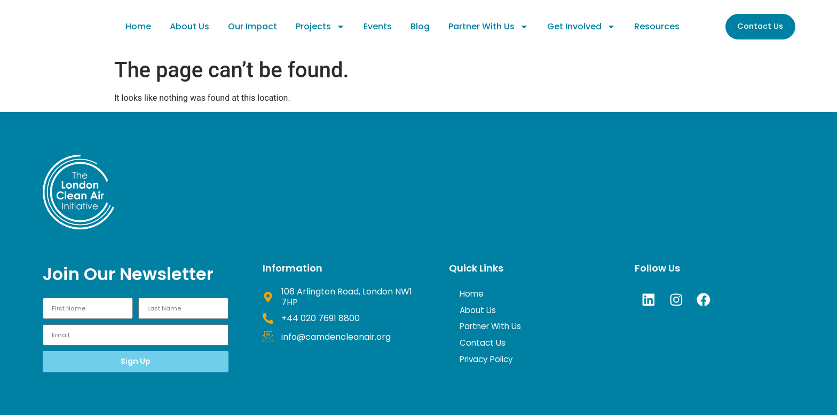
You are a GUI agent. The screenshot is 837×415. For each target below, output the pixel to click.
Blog (420, 26)
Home (138, 26)
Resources (657, 26)
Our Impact (252, 26)
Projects (320, 27)
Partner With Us (488, 27)
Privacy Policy (488, 362)
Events (378, 26)
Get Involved (581, 27)
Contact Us (483, 345)
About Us (189, 26)
